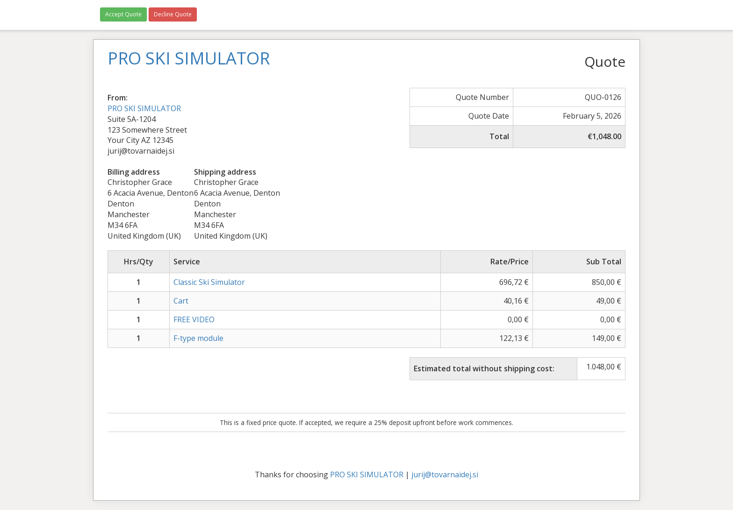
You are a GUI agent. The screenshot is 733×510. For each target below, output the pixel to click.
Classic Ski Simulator (209, 282)
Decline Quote (173, 14)
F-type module (198, 338)
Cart (180, 301)
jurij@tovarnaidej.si (444, 474)
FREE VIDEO (194, 319)
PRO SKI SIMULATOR (144, 108)
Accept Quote (123, 14)
